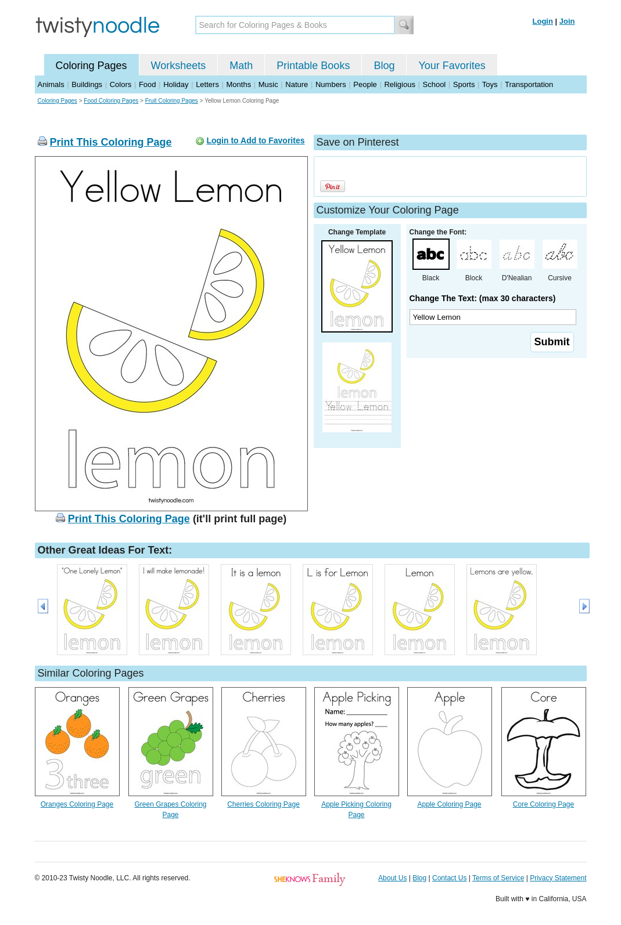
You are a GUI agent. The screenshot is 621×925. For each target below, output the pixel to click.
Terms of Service (498, 878)
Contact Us (449, 878)
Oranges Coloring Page (77, 804)
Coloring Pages (91, 65)
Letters (207, 84)
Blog (384, 65)
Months (239, 84)
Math (241, 65)
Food (147, 84)
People (364, 84)
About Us (392, 878)
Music (268, 84)
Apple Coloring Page (449, 804)
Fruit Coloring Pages (171, 100)
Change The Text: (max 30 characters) (483, 298)
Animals (51, 84)
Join (567, 21)
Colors (121, 84)
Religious (399, 84)
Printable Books (313, 65)
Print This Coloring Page (111, 142)
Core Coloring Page (543, 804)
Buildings (86, 84)
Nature (296, 84)
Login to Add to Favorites (255, 140)
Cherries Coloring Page (263, 804)
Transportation (529, 84)
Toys (490, 84)
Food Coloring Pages (111, 100)
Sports (464, 84)
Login (543, 21)
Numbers (330, 84)
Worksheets (178, 65)
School (434, 84)
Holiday (175, 84)
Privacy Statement (558, 878)
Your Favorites (451, 65)
